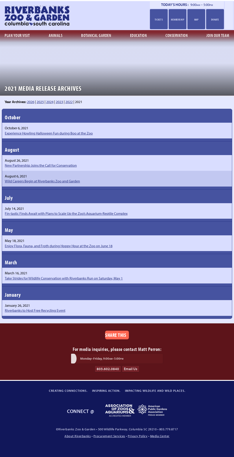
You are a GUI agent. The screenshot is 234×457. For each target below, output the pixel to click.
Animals (56, 35)
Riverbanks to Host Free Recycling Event (35, 310)
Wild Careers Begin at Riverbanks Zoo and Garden (42, 181)
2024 (49, 101)
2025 (40, 101)
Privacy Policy (137, 436)
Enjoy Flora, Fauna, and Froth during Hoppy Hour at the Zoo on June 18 (58, 246)
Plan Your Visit (17, 35)
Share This (115, 335)
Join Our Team (217, 35)
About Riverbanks (77, 436)
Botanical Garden (96, 35)
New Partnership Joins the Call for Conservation (41, 165)
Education (138, 35)
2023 (59, 101)
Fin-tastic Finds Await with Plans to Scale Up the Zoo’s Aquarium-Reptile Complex (66, 213)
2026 (30, 101)
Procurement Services (109, 436)
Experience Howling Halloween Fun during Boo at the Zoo (49, 133)
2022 (69, 101)
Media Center (160, 436)
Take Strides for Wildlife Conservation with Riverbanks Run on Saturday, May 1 (64, 278)
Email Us (130, 368)
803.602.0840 (108, 368)
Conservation (176, 35)
